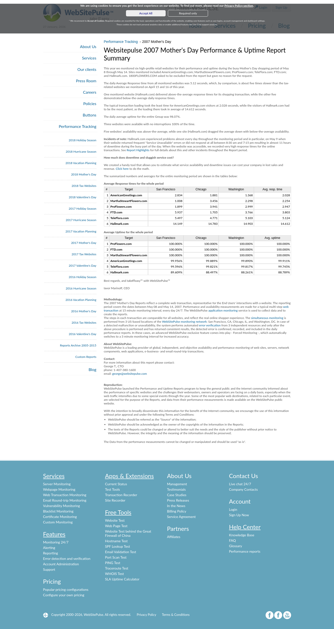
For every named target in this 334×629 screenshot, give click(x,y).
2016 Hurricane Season (81, 288)
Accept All (145, 13)
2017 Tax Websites (84, 254)
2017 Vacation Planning (80, 231)
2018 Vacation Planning (80, 163)
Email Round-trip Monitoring (65, 500)
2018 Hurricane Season (81, 151)
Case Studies (176, 495)
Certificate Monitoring (60, 517)
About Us (88, 46)
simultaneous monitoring (267, 318)
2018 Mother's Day (83, 174)
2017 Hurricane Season (81, 220)
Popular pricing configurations (66, 589)
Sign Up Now (239, 515)
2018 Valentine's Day (82, 197)
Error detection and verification (67, 558)
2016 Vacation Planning (80, 300)
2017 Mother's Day (83, 243)
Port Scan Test (116, 557)
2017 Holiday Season (82, 208)
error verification (210, 325)
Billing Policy (176, 511)
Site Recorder (115, 500)
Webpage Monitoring (59, 489)
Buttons (89, 115)
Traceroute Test (116, 568)
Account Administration (61, 564)
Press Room (86, 80)
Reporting (50, 553)
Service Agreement (181, 517)
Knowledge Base (241, 535)
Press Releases (178, 500)
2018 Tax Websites (84, 186)
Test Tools (112, 489)
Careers (89, 92)
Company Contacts (243, 489)
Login (233, 509)
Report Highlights (138, 150)
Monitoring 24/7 (56, 542)
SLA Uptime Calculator (122, 579)
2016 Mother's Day (83, 311)
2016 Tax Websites (84, 322)
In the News (176, 506)
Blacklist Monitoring (58, 511)
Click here (122, 169)
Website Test (115, 520)
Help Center (245, 526)
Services (89, 58)
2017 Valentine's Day (82, 265)
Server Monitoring (57, 484)
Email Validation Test (120, 552)
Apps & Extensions (129, 475)
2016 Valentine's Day (82, 334)
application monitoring (223, 310)
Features (54, 534)
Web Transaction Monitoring (65, 495)
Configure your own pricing (63, 595)
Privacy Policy (146, 615)
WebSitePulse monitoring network (184, 321)
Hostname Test (116, 541)
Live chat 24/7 (240, 484)
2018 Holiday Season (82, 140)
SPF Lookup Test (117, 546)
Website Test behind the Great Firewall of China (128, 533)
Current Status (116, 484)
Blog (92, 369)
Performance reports (244, 551)
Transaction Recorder (121, 495)
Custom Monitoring (58, 522)
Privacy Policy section (238, 5)
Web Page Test (116, 526)
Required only (188, 13)
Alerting (49, 547)
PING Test (112, 563)
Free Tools (118, 512)
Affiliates (174, 537)
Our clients (86, 69)
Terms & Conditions (176, 615)
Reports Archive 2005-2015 (78, 345)
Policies (89, 103)
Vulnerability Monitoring (61, 506)
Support (49, 569)
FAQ (232, 540)
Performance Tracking (77, 126)
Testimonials (176, 489)
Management (177, 484)
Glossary (235, 546)
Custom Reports (85, 357)
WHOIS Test (114, 574)
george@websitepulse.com (129, 373)
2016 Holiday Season (82, 277)
